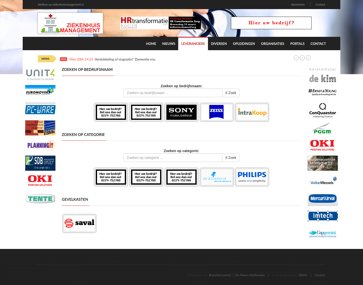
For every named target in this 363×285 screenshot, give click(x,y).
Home (151, 44)
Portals (297, 44)
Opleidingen (244, 44)
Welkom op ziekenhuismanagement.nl (61, 4)
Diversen (219, 44)
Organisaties (272, 44)
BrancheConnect (220, 275)
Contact (320, 4)
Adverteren (298, 4)
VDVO (302, 275)
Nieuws (168, 44)
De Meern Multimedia (250, 275)
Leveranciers (193, 44)
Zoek (230, 93)
